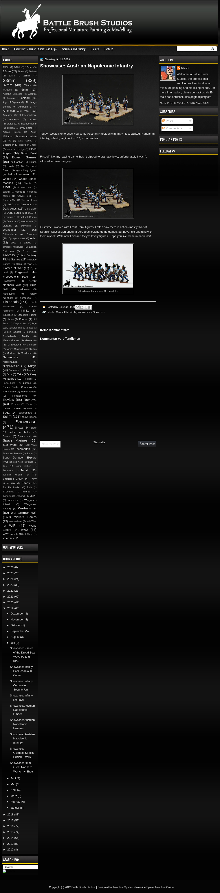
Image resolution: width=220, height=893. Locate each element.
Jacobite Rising (27, 315)
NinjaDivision (11, 366)
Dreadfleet (9, 229)
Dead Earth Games (27, 217)
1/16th (17, 67)
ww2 (24, 529)
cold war (26, 187)
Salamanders (25, 413)
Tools (29, 487)
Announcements (27, 123)
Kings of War (20, 323)
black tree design (15, 149)
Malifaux (26, 336)
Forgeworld (22, 272)
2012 (10, 849)
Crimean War (9, 200)
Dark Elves (31, 209)
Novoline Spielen (123, 887)
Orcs (9, 374)
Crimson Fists (29, 200)
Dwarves (32, 234)
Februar (16, 801)
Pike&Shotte (9, 383)
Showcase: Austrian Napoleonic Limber (22, 710)
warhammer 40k (24, 512)
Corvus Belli (24, 196)
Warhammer (27, 508)
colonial (7, 192)
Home (5, 48)
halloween (24, 289)
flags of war (23, 264)
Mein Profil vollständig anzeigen (184, 103)
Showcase (99, 312)
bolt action (17, 162)
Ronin (29, 404)
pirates (27, 383)
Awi (9, 140)
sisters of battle (19, 432)
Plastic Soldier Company (17, 387)
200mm (33, 71)
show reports (29, 417)
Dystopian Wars (17, 238)
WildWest (32, 521)
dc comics (8, 217)
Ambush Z (24, 106)
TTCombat (8, 491)
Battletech (8, 144)
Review (8, 399)
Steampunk (22, 449)
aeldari (25, 98)
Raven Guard (29, 391)
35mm (27, 85)
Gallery (95, 48)
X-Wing (29, 534)
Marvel (28, 340)
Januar (15, 807)
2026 (10, 567)
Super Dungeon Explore (20, 457)
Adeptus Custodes (12, 94)
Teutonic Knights (12, 474)
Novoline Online (164, 887)
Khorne (23, 319)
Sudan (29, 453)
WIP (12, 525)
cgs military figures (26, 170)
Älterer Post (147, 444)
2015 (10, 832)
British (33, 162)
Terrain (24, 470)
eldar (33, 238)
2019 (10, 608)
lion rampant (14, 332)
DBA (30, 213)
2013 (10, 843)
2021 (10, 596)
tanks (30, 462)
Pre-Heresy (9, 391)
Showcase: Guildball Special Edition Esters (22, 753)
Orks (20, 374)
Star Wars (9, 444)
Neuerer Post (50, 444)
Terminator (8, 470)
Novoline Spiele (144, 887)
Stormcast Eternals (12, 453)
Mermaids (32, 344)
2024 (10, 579)
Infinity (25, 310)
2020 (10, 602)
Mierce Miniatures (15, 349)
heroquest (25, 298)
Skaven (7, 436)
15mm (7, 71)
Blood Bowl (29, 153)
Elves (13, 242)
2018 (10, 814)
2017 (10, 820)
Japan (10, 319)
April (14, 790)
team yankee (23, 466)
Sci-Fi (7, 416)
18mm (21, 71)
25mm (26, 75)
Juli (13, 642)
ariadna (11, 128)
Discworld (26, 226)
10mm (28, 67)
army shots (25, 127)
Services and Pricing (74, 48)
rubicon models (12, 408)
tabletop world (16, 462)
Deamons (11, 221)
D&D (10, 204)
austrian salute (28, 136)
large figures (18, 328)
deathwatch (27, 221)
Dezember (17, 613)
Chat (6, 187)
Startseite (99, 442)
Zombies (8, 538)
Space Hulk (25, 436)
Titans (26, 483)
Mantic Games (11, 340)
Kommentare (172, 128)
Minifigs (33, 349)
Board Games (24, 157)
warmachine (15, 521)
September (18, 631)
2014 (10, 837)
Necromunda (10, 361)
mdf (5, 344)
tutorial (26, 491)
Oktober (16, 625)
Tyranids (7, 496)
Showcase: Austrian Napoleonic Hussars (22, 724)
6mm (25, 89)
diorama (7, 225)
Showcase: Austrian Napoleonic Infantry (22, 738)
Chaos (7, 178)
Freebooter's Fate (15, 276)
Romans (15, 404)
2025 (10, 573)
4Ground (7, 90)
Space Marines (15, 440)
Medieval (16, 344)
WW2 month (10, 534)
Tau (5, 466)
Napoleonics (84, 312)
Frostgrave (9, 281)
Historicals (70, 312)
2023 (10, 585)
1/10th (6, 67)
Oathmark (14, 370)
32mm (7, 85)
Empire (27, 242)
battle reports (25, 140)
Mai (13, 784)
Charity (27, 183)
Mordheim (26, 353)
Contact (108, 48)
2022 (10, 590)
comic (18, 191)
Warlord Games (25, 517)
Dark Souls (14, 212)
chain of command (18, 174)
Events (26, 251)
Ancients (14, 119)
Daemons (25, 204)
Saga (6, 412)
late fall (33, 328)
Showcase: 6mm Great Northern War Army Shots (21, 767)
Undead (20, 496)
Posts (167, 121)
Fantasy (9, 255)
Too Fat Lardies (12, 487)
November (17, 619)
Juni (13, 778)
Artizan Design (11, 132)
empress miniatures (13, 247)
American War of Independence (20, 115)
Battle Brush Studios (83, 887)
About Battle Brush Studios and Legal (35, 48)
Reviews (30, 399)
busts (11, 166)
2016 (10, 826)
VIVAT (33, 496)
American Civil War (16, 110)
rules (29, 408)
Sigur (185, 68)
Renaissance (19, 395)
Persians (28, 379)
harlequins (9, 293)
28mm (59, 312)
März (14, 796)
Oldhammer (30, 370)
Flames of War (12, 268)
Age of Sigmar (11, 102)
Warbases (13, 500)
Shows (19, 427)
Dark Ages (10, 208)
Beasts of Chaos (28, 145)
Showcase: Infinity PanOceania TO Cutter (21, 671)
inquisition (8, 315)
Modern (11, 353)
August (15, 637)
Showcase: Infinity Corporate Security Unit (21, 685)
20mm (12, 75)
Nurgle (32, 366)
